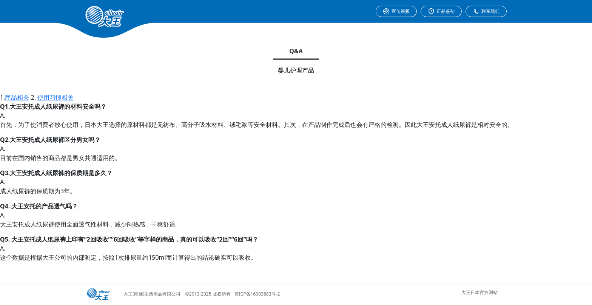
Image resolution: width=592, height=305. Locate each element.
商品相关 (17, 97)
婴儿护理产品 (296, 70)
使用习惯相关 (55, 97)
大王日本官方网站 (479, 292)
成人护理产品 (296, 85)
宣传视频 (396, 11)
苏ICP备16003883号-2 (257, 294)
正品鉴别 (441, 11)
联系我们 (486, 11)
